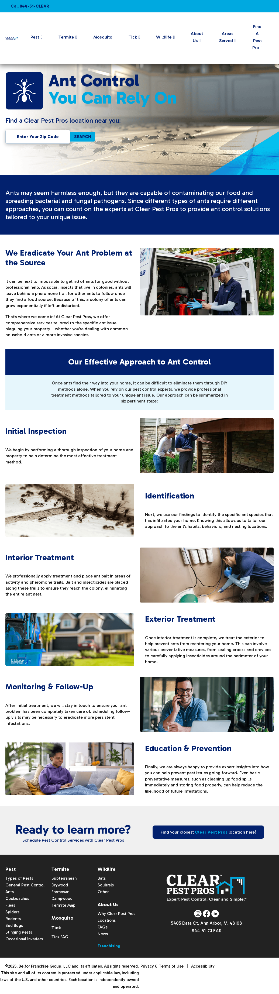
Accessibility (203, 966)
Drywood (59, 885)
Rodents (13, 918)
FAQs (103, 927)
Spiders (12, 912)
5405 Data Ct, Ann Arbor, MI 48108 (206, 924)
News (103, 933)
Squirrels (106, 885)
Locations (107, 920)
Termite (66, 37)
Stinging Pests (18, 932)
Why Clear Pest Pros (116, 913)
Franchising (109, 946)
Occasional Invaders (24, 939)
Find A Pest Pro (256, 37)
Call (30, 6)
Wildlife (163, 37)
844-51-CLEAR (206, 932)
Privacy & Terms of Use (162, 966)
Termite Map (63, 905)
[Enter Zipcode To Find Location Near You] (37, 137)
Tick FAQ (59, 936)
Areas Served (226, 37)
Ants (9, 891)
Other (103, 891)
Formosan (60, 891)
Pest (34, 37)
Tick (133, 37)
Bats (102, 878)
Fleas (10, 905)
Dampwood (62, 898)
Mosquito (102, 37)
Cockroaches (17, 898)
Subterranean (64, 878)
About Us (197, 37)
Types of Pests (19, 878)
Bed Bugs (14, 925)
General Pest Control (24, 885)
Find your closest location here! (208, 832)
